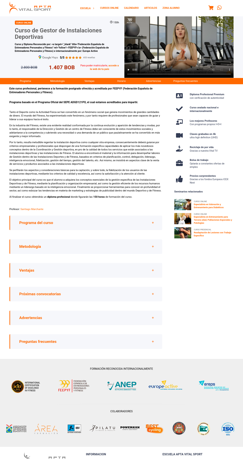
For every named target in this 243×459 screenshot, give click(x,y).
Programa (25, 81)
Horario (121, 81)
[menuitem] (88, 8)
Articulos (150, 8)
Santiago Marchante (31, 209)
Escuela (87, 8)
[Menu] (210, 8)
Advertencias (153, 81)
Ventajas (89, 81)
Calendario (131, 8)
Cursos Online (109, 8)
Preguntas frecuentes (185, 81)
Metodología (57, 81)
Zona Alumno (171, 8)
